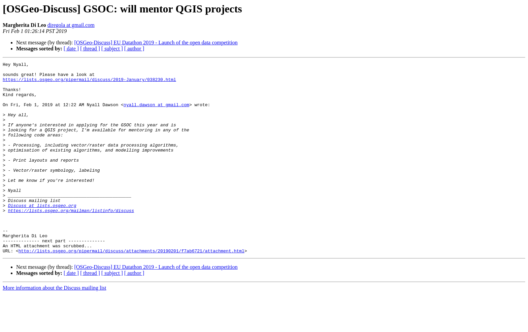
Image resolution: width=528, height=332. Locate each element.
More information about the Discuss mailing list (54, 326)
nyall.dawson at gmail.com (156, 114)
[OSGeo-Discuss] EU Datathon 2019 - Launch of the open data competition (155, 42)
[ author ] (134, 48)
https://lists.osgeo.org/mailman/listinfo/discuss (71, 241)
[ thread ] (90, 48)
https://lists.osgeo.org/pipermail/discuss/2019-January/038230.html (89, 83)
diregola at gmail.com (71, 25)
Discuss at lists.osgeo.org (42, 235)
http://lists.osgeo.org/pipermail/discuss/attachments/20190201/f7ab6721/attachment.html (131, 289)
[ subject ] (112, 48)
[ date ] (71, 48)
